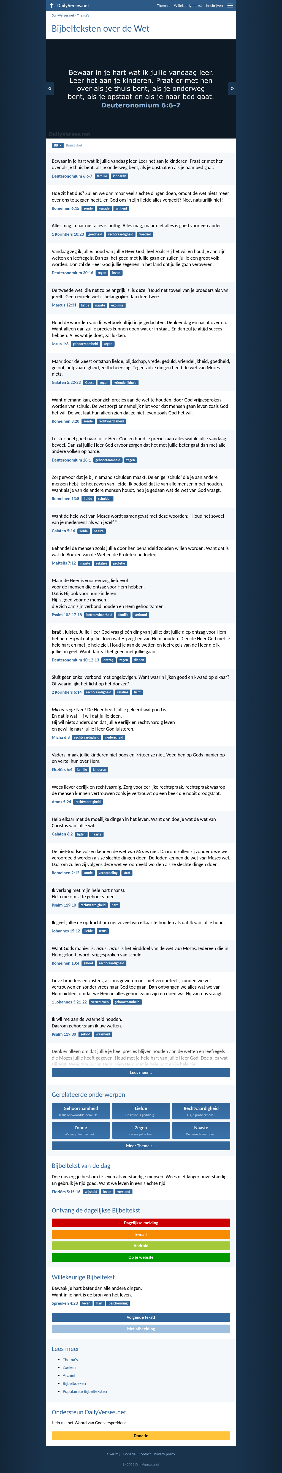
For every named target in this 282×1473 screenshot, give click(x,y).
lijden (81, 834)
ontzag (108, 660)
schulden (104, 499)
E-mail (141, 1234)
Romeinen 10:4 (65, 963)
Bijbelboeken (74, 1383)
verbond (140, 615)
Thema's (163, 5)
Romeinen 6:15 (65, 208)
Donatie (141, 1435)
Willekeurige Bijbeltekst (83, 1277)
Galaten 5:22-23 (66, 382)
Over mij (113, 1454)
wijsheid (91, 1192)
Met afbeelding (141, 1328)
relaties (101, 563)
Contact (145, 1454)
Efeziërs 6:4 (62, 769)
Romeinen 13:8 (65, 498)
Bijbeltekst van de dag (81, 1166)
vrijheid (121, 208)
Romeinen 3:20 (65, 421)
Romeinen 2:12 (65, 872)
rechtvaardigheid (120, 234)
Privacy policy (164, 1454)
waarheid (103, 1034)
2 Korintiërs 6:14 (67, 692)
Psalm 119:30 (64, 1034)
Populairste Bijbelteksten (85, 1391)
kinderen (119, 176)
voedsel (145, 234)
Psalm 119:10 (64, 905)
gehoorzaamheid (85, 344)
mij (64, 1422)
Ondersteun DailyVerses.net (89, 1412)
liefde (85, 305)
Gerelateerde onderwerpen (88, 1094)
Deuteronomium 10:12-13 (75, 660)
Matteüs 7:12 (64, 563)
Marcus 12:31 (64, 305)
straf (127, 873)
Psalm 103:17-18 (67, 614)
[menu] (230, 7)
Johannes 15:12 (66, 931)
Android (141, 1245)
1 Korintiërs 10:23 (68, 234)
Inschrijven (214, 5)
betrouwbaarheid (99, 615)
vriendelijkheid (125, 383)
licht (137, 692)
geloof (88, 963)
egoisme (117, 305)
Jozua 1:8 (60, 343)
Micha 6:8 (61, 737)
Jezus (103, 931)
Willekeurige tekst (188, 5)
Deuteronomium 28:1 (71, 460)
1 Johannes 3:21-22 (69, 1002)
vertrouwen (100, 1002)
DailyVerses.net (63, 15)
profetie (119, 563)
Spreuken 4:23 (65, 1303)
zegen (102, 273)
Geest (89, 383)
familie (102, 176)
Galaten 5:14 (63, 530)
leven (116, 273)
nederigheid (114, 737)
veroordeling (108, 873)
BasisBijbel (74, 145)
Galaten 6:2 (62, 834)
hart (115, 905)
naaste (100, 305)
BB (58, 145)
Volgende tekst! (141, 1317)
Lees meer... (141, 1072)
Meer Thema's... (141, 1145)
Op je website (141, 1257)
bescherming (118, 1303)
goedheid (95, 234)
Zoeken (69, 1367)
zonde (88, 208)
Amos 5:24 (61, 801)
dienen (139, 660)
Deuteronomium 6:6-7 (72, 176)
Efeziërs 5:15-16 (66, 1191)
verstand (123, 1192)
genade (104, 208)
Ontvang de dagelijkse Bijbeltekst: (97, 1210)
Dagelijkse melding (141, 1222)
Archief (69, 1375)
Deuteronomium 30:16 (72, 272)
